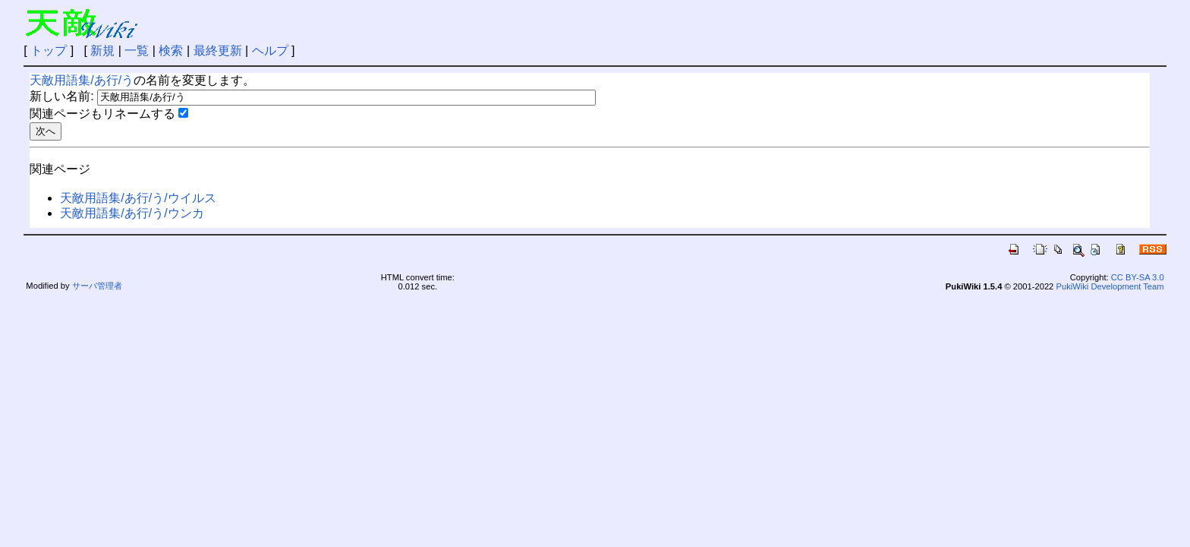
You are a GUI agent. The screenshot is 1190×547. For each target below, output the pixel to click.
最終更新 (218, 50)
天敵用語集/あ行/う (82, 80)
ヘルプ (270, 50)
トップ (48, 50)
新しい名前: (61, 96)
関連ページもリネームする (102, 113)
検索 (171, 50)
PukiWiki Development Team (1109, 286)
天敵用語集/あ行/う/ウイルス (138, 197)
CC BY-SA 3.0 (1137, 277)
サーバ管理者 (97, 285)
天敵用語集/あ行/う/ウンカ (131, 213)
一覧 (136, 50)
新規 (102, 50)
